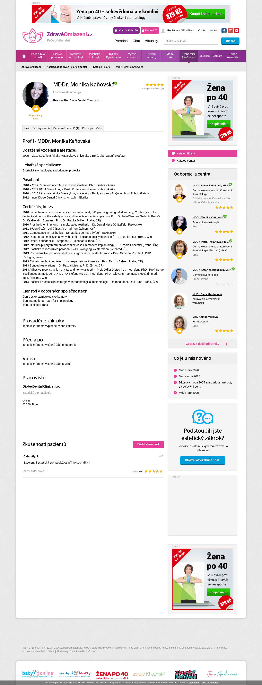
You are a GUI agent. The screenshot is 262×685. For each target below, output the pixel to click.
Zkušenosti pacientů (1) (78, 129)
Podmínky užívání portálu (71, 651)
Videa (120, 129)
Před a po (105, 129)
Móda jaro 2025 (189, 392)
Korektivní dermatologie (76, 56)
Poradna (121, 41)
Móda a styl (170, 56)
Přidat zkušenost (148, 446)
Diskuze (217, 55)
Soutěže (205, 55)
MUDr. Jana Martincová (97, 647)
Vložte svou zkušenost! (202, 460)
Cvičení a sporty (151, 56)
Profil (28, 129)
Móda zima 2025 (189, 376)
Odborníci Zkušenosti (188, 56)
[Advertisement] (202, 504)
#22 (161, 458)
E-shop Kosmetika (232, 56)
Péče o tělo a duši (38, 56)
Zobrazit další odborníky (202, 343)
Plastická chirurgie (94, 56)
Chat (136, 41)
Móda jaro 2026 (189, 370)
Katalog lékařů (186, 153)
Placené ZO (151, 30)
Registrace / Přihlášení (180, 30)
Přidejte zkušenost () (153, 88)
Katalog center (186, 160)
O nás (201, 30)
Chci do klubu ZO (128, 30)
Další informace (209, 682)
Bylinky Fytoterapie (113, 56)
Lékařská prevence (57, 56)
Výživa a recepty (132, 56)
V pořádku (194, 682)
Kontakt (213, 30)
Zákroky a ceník (47, 129)
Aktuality (151, 41)
